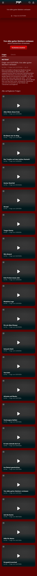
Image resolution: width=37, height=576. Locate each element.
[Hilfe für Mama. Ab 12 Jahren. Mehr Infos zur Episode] (18, 532)
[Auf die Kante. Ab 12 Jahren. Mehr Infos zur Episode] (18, 508)
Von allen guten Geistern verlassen (18, 9)
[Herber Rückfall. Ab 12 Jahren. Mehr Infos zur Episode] (18, 176)
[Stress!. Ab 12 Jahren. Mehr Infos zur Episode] (18, 200)
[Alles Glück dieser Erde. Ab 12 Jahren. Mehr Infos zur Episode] (18, 105)
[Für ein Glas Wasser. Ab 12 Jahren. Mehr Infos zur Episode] (18, 319)
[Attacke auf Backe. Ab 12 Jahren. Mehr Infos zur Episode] (18, 390)
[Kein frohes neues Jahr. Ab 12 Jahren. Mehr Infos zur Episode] (18, 271)
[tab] (4, 54)
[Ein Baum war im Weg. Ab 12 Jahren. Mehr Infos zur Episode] (18, 129)
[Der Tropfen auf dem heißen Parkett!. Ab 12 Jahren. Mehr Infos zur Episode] (18, 153)
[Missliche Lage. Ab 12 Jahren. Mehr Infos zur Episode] (18, 295)
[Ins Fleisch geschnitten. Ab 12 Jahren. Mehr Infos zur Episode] (18, 461)
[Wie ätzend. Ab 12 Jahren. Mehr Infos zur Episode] (18, 247)
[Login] (33, 2)
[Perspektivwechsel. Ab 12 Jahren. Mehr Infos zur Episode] (18, 556)
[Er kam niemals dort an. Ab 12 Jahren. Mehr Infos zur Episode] (18, 437)
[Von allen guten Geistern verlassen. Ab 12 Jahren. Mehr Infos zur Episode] (18, 485)
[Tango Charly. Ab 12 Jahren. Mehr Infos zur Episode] (18, 224)
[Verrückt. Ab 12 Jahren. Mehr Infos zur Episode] (18, 366)
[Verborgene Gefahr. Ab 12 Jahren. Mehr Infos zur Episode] (18, 413)
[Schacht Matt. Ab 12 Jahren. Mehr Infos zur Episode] (18, 342)
